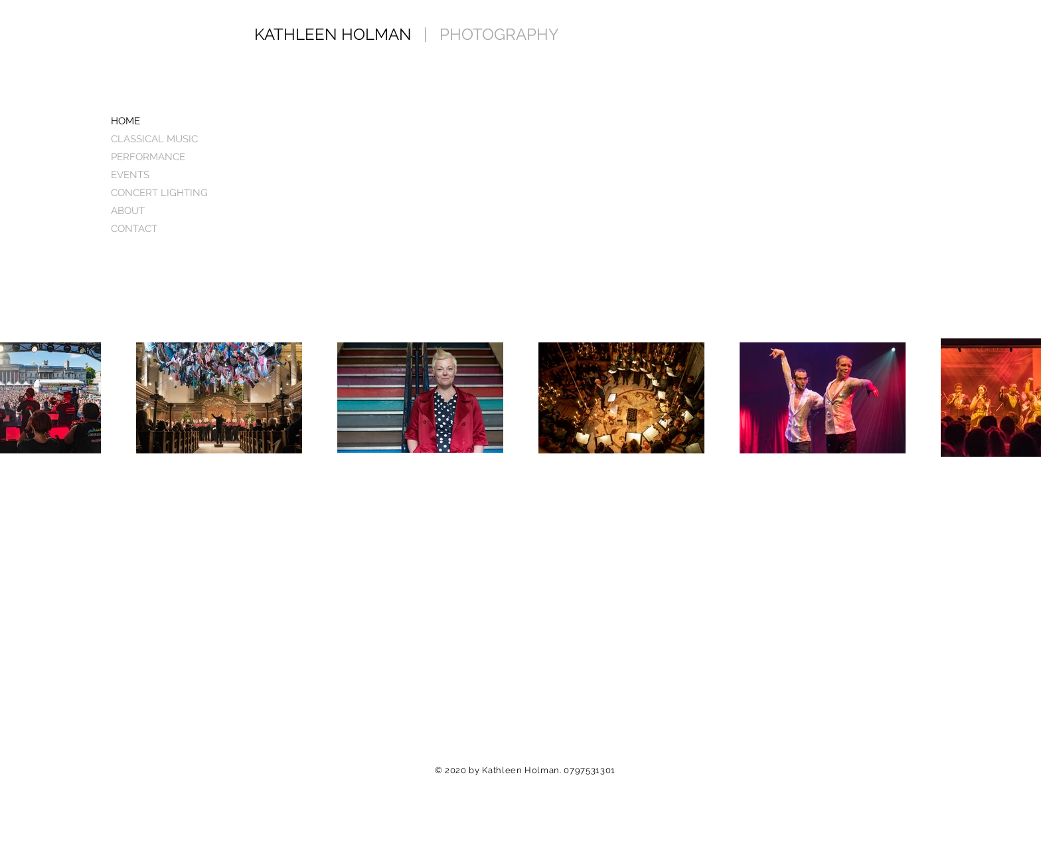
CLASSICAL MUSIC (154, 139)
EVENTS (130, 175)
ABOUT (128, 211)
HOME (125, 121)
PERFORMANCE (148, 157)
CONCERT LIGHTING (159, 193)
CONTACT (134, 229)
